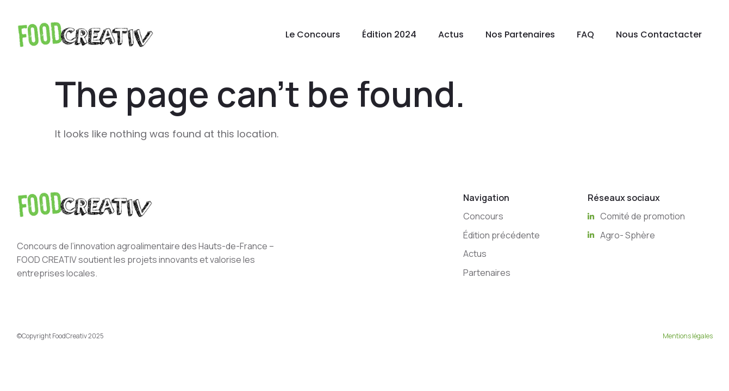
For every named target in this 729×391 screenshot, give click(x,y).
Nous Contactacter (659, 34)
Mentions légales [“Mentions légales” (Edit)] (688, 335)
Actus (451, 34)
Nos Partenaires (520, 34)
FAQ (585, 34)
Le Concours (312, 34)
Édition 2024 (389, 34)
